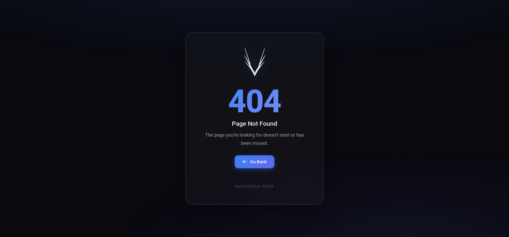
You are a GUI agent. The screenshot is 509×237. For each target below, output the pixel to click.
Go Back (254, 161)
